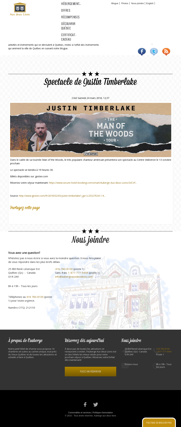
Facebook (142, 52)
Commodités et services (79, 412)
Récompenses (111, 9)
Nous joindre (137, 3)
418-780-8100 (64, 269)
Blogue (114, 3)
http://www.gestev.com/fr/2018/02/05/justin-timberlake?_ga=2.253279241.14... (62, 195)
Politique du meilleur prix (159, 422)
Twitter (154, 52)
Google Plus (28, 216)
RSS (166, 52)
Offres (91, 9)
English (150, 3)
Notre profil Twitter (95, 404)
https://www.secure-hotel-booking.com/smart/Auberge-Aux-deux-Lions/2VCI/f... (93, 182)
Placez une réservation (90, 371)
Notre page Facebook (85, 404)
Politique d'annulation (103, 412)
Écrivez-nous (131, 364)
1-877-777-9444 (78, 272)
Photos (124, 3)
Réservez (163, 3)
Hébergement (69, 9)
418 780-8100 (35, 296)
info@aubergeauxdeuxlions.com (74, 276)
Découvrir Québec (140, 9)
